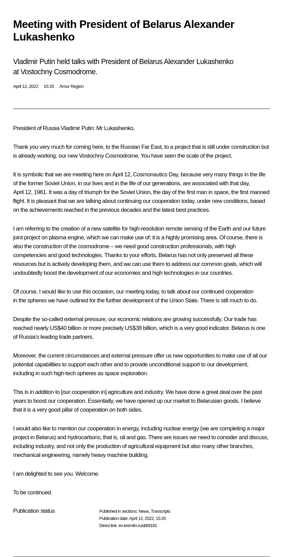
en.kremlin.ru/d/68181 (137, 525)
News (143, 511)
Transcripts (160, 511)
